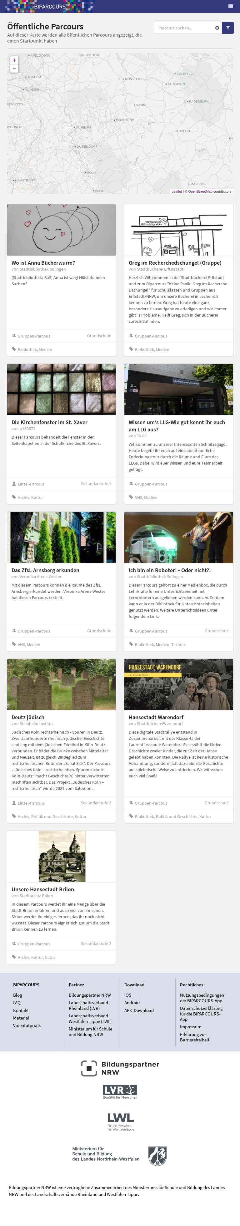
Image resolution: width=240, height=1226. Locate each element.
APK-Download (139, 1010)
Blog (17, 995)
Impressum (190, 1027)
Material (21, 1018)
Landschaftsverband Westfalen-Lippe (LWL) (90, 1018)
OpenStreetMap (200, 191)
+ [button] (14, 60)
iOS (127, 995)
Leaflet (177, 191)
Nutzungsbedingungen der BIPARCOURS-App (202, 998)
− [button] (14, 68)
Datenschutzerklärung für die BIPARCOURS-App (201, 1013)
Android (132, 1002)
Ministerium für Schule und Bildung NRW (90, 1031)
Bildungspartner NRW (90, 995)
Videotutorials (27, 1025)
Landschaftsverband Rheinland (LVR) (88, 1005)
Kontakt (21, 1010)
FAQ (17, 1002)
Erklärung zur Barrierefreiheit (194, 1037)
